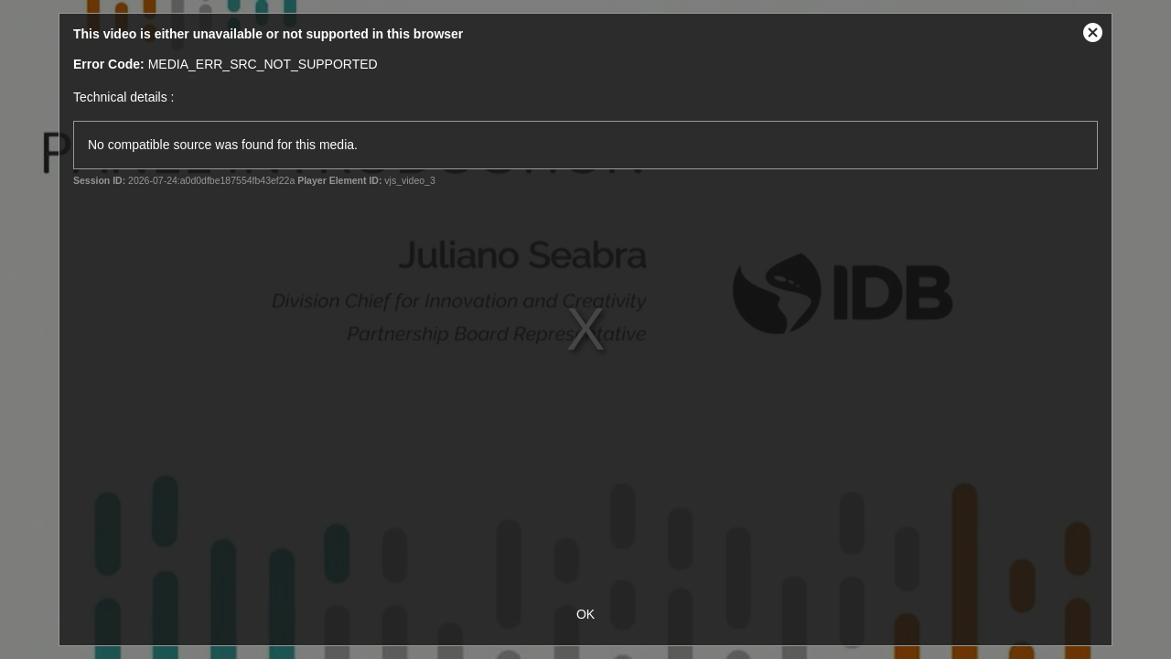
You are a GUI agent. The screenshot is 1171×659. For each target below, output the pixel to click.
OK (585, 614)
